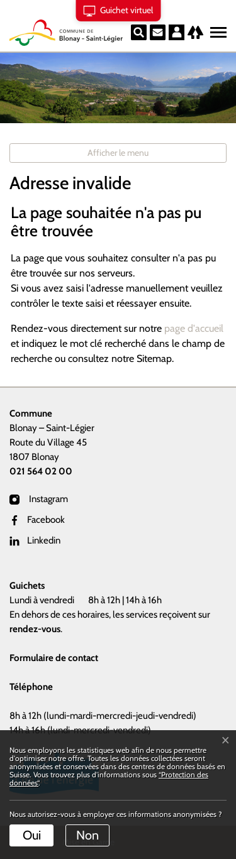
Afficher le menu (118, 152)
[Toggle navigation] (216, 29)
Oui (32, 835)
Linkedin (34, 540)
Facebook (37, 519)
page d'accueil (193, 328)
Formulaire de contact (53, 658)
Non (87, 835)
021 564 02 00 (40, 471)
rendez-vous (34, 629)
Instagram (38, 499)
